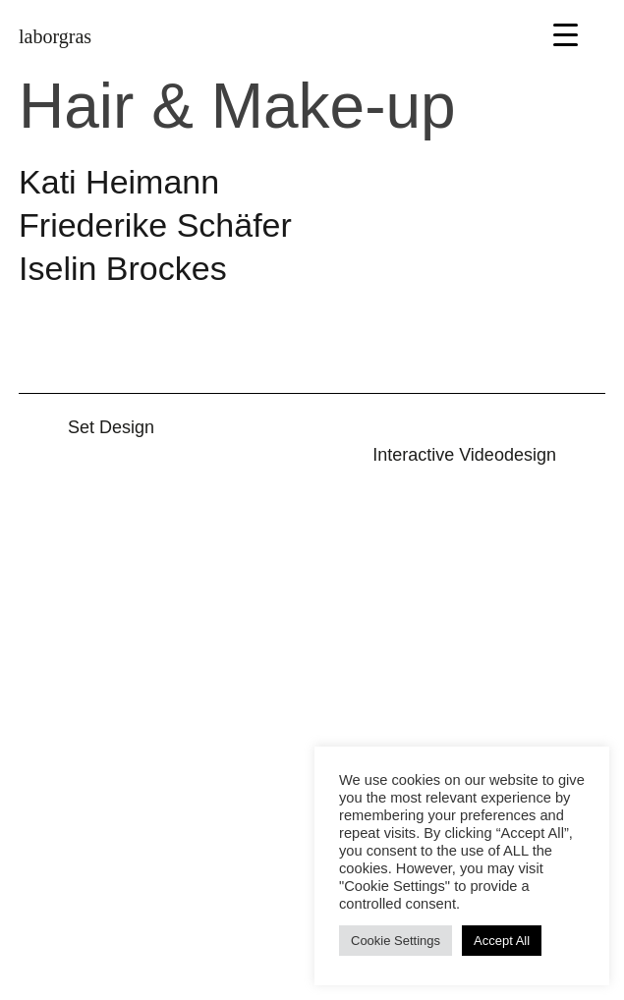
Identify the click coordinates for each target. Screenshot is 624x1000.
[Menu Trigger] (566, 34)
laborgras (55, 36)
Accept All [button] (502, 940)
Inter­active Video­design (464, 455)
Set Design (111, 427)
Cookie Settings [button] (395, 940)
